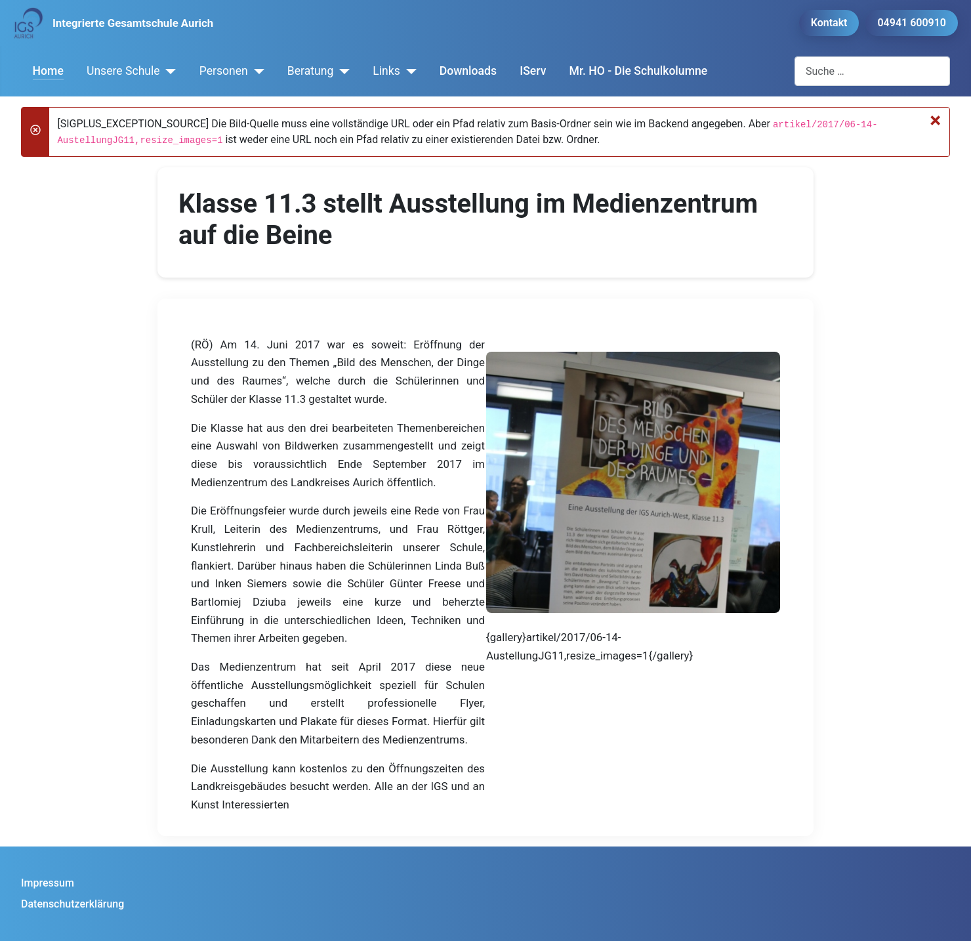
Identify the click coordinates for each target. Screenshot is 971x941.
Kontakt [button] (829, 22)
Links (386, 70)
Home (48, 70)
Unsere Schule (123, 70)
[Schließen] (935, 120)
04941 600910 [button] (911, 22)
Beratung (310, 70)
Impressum (47, 883)
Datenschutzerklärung (72, 904)
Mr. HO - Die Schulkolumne (638, 70)
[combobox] (872, 71)
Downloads (468, 70)
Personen (223, 70)
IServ (533, 70)
